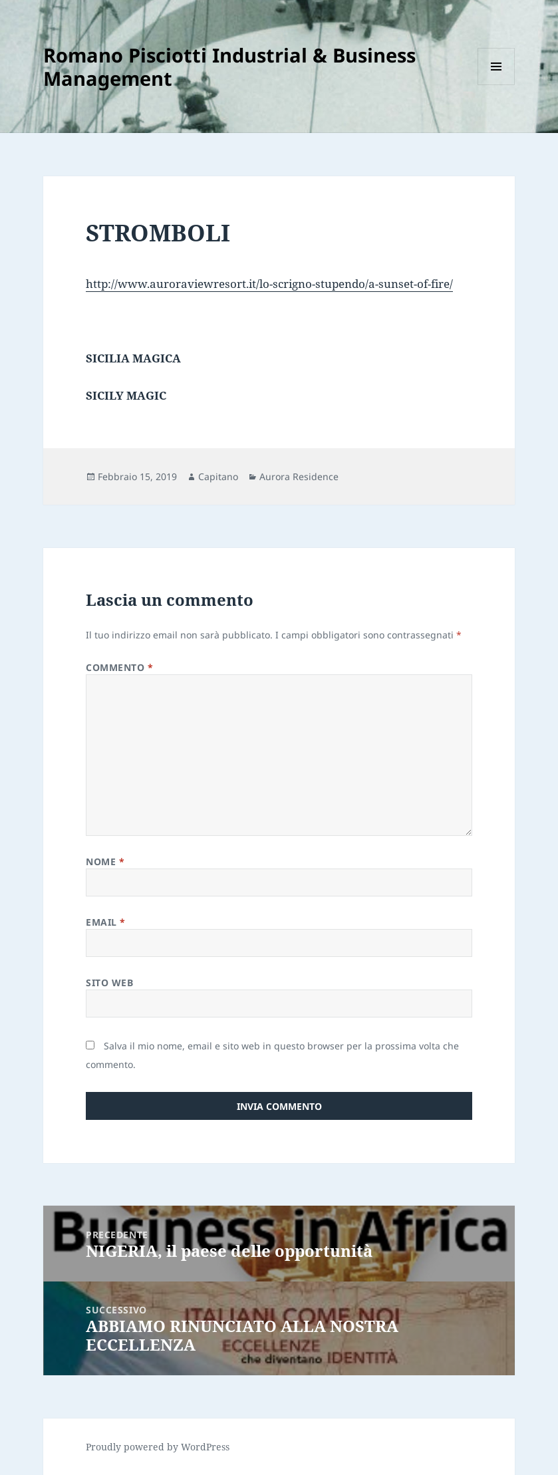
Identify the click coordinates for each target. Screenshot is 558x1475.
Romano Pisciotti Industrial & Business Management (229, 66)
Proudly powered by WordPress (157, 1446)
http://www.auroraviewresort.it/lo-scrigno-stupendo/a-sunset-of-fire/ (269, 283)
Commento (120, 667)
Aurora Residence (299, 476)
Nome (105, 861)
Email (106, 922)
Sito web (109, 982)
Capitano (218, 476)
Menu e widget (496, 84)
